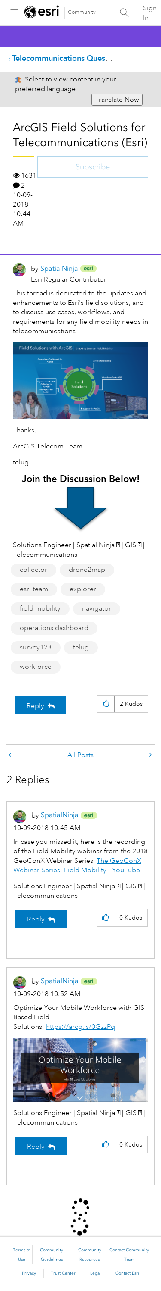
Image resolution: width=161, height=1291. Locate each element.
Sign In (150, 13)
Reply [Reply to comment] (36, 919)
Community (82, 12)
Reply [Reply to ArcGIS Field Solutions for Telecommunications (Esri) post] (35, 706)
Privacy (29, 1273)
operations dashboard (54, 628)
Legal (95, 1273)
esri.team (34, 589)
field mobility (40, 608)
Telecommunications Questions (67, 58)
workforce (36, 666)
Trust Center (63, 1273)
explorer (83, 589)
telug (81, 647)
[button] (105, 704)
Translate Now (117, 99)
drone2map (87, 569)
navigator (96, 608)
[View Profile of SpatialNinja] (59, 268)
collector (33, 569)
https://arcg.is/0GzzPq (80, 1026)
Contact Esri (127, 1273)
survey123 (36, 647)
